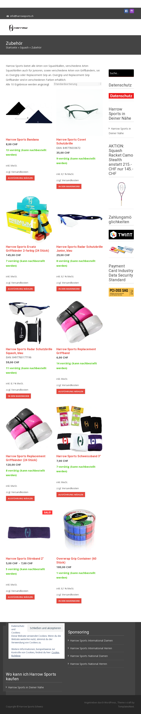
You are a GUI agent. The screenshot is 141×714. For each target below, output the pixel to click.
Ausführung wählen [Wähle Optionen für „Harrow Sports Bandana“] (20, 178)
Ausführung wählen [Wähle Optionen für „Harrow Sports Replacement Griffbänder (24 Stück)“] (20, 498)
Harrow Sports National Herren (88, 664)
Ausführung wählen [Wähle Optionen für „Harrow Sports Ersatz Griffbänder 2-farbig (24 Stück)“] (20, 288)
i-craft (128, 702)
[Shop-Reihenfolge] (76, 84)
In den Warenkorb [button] (68, 186)
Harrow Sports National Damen (89, 656)
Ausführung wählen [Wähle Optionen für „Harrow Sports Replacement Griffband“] (70, 391)
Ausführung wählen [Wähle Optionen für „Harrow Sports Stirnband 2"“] (20, 597)
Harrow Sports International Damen (91, 640)
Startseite (11, 47)
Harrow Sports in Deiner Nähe (26, 687)
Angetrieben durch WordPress (100, 702)
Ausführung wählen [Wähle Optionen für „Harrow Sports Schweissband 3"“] (70, 494)
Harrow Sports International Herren (91, 648)
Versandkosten (19, 171)
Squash (24, 47)
